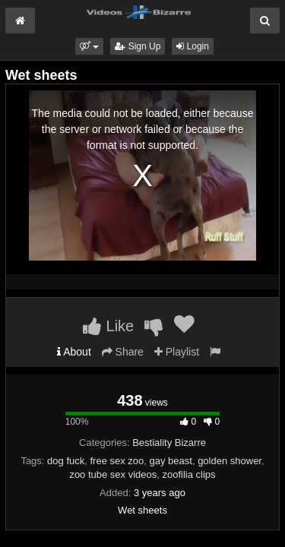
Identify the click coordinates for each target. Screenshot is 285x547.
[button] (89, 46)
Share (123, 352)
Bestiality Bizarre (169, 442)
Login (192, 46)
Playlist (176, 352)
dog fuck (65, 460)
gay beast (171, 460)
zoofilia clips (189, 474)
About (74, 352)
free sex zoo (117, 460)
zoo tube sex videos (113, 474)
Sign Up (137, 46)
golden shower (229, 460)
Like (108, 326)
